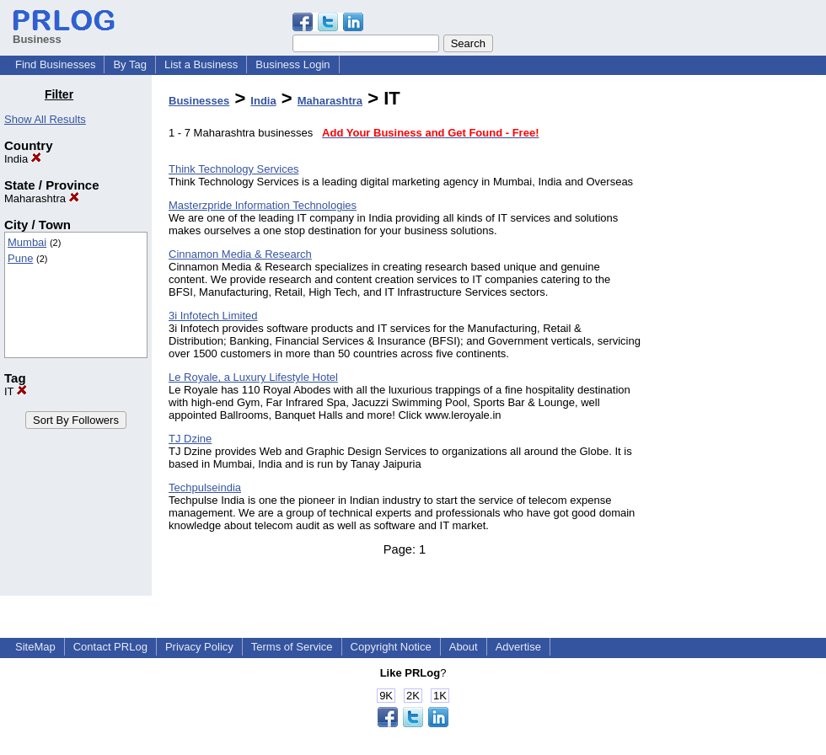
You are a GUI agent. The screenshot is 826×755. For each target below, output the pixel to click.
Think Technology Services (233, 169)
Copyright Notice (391, 646)
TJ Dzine (190, 438)
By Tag (130, 64)
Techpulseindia (205, 487)
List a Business (201, 64)
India (22, 159)
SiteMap (35, 646)
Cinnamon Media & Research (240, 254)
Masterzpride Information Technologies (263, 205)
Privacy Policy (199, 646)
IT (15, 391)
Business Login (292, 64)
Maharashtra (41, 198)
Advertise (518, 646)
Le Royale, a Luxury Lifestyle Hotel (253, 377)
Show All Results (45, 119)
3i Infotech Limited (213, 315)
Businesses (199, 100)
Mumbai (27, 242)
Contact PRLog (110, 646)
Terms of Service (292, 646)
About (463, 646)
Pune (20, 258)
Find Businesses (55, 64)
